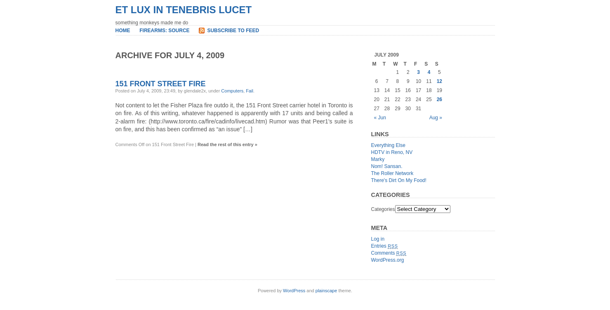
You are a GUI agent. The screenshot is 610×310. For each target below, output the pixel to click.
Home (122, 30)
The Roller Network (392, 173)
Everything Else (388, 145)
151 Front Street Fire (160, 84)
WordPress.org (387, 260)
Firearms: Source (164, 30)
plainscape (326, 290)
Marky (378, 159)
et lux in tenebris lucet (183, 9)
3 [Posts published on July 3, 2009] (418, 72)
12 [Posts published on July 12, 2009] (439, 81)
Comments (389, 253)
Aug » (435, 118)
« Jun (380, 118)
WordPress (294, 290)
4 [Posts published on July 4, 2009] (429, 72)
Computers (232, 90)
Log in (378, 239)
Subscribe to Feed (233, 30)
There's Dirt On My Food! (398, 180)
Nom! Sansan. (387, 166)
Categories (383, 209)
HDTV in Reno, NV (392, 152)
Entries (384, 246)
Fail (249, 90)
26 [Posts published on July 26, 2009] (439, 99)
